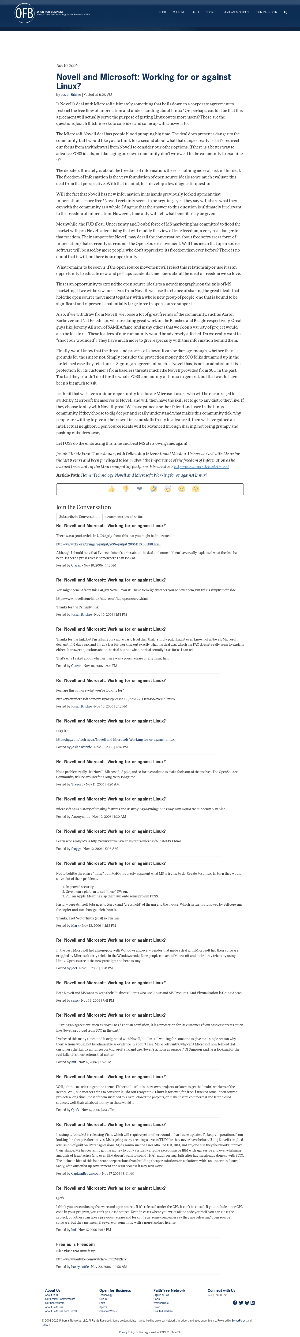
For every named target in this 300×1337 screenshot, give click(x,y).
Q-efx (75, 1110)
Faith (195, 12)
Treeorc (77, 784)
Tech (162, 12)
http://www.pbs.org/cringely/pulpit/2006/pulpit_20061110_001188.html (108, 544)
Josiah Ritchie (71, 94)
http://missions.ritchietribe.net (201, 467)
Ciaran (76, 565)
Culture (179, 12)
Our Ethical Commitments (60, 1299)
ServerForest (239, 1320)
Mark (75, 926)
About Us (52, 1290)
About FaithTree (54, 1307)
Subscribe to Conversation (79, 517)
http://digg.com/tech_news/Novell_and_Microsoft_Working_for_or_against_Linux (115, 740)
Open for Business (115, 1290)
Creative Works (108, 1311)
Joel (74, 968)
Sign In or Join (266, 12)
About (51, 1295)
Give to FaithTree (163, 1311)
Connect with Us (221, 1290)
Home (86, 476)
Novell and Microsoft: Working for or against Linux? (143, 81)
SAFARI (46, 1325)
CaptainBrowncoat (85, 1174)
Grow (157, 1307)
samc (75, 1001)
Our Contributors (54, 1303)
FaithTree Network (169, 1290)
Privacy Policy (126, 1332)
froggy (76, 849)
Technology (103, 476)
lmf (73, 1062)
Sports (211, 12)
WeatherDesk (161, 1303)
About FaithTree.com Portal (61, 1311)
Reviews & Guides (236, 12)
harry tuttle (80, 1267)
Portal (157, 1299)
